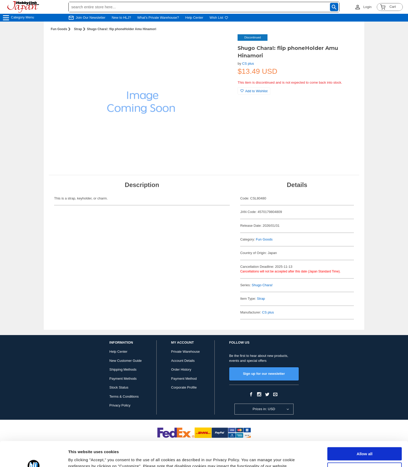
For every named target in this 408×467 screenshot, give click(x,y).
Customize (365, 445)
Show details (80, 457)
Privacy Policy (119, 405)
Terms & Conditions (124, 396)
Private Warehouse (185, 351)
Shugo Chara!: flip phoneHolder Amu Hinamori (121, 29)
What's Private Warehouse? (158, 17)
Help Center (194, 17)
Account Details (183, 361)
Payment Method (184, 379)
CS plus (248, 63)
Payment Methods (123, 379)
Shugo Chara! (262, 285)
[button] (223, 43)
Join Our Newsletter (90, 17)
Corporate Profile (184, 387)
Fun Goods (59, 29)
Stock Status (118, 387)
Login (367, 7)
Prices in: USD (264, 409)
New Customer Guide (125, 361)
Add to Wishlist (253, 91)
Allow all (365, 430)
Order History (181, 369)
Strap (78, 29)
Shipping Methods (122, 369)
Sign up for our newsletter (264, 374)
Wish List (218, 17)
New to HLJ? (121, 17)
